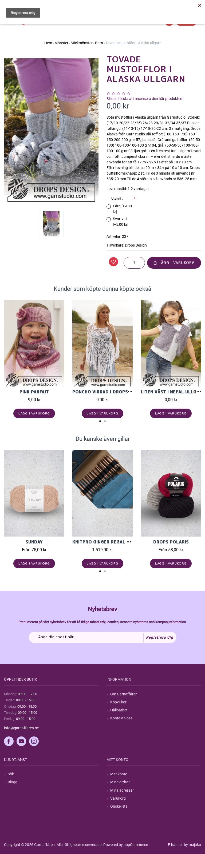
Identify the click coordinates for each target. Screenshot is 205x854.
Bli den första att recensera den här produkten (144, 98)
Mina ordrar (120, 782)
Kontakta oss (121, 718)
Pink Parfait (34, 392)
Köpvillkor (118, 702)
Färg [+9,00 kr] (122, 209)
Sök (11, 774)
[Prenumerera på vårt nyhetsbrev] (103, 637)
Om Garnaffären (123, 694)
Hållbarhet (119, 710)
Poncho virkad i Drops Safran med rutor (122, 392)
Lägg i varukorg (174, 262)
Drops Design (136, 245)
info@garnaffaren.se (21, 728)
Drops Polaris (171, 542)
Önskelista (119, 806)
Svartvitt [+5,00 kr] (120, 222)
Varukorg (118, 798)
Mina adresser (122, 790)
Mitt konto (118, 774)
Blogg (12, 782)
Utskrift (117, 198)
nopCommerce (136, 845)
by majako (192, 845)
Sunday (34, 542)
